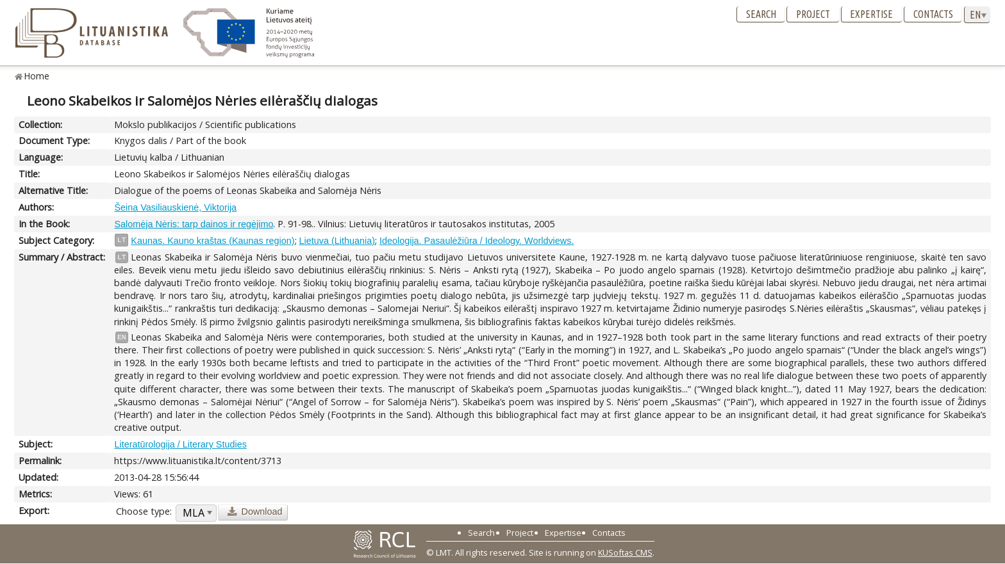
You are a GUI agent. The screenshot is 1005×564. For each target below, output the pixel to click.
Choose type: (144, 511)
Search (761, 14)
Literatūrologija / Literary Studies (180, 444)
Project (813, 14)
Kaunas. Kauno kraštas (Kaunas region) (212, 241)
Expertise (871, 14)
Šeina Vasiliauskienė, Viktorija (175, 207)
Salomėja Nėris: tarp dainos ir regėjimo (193, 224)
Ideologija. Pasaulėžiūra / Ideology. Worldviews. (476, 241)
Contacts (933, 14)
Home (36, 76)
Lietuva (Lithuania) (337, 241)
